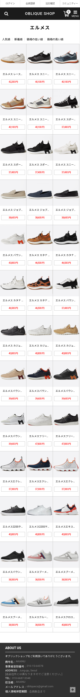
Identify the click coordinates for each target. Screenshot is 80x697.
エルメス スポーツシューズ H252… (48, 164)
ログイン (10, 3)
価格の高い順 (55, 39)
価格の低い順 (35, 39)
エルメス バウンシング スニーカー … (23, 255)
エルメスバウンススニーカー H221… (49, 391)
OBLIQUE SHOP (40, 13)
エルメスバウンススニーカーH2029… (23, 572)
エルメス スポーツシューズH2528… (22, 164)
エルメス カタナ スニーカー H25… (48, 255)
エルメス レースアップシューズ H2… (23, 74)
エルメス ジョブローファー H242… (22, 210)
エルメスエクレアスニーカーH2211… (23, 481)
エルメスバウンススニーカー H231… (23, 391)
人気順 (6, 39)
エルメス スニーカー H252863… (20, 119)
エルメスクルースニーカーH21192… (49, 617)
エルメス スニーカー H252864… (47, 74)
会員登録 (30, 3)
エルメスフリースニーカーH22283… (49, 436)
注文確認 (50, 3)
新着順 (18, 39)
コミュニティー (70, 3)
